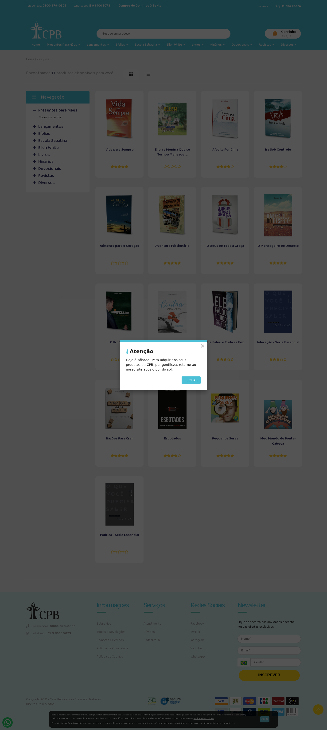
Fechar (191, 380)
